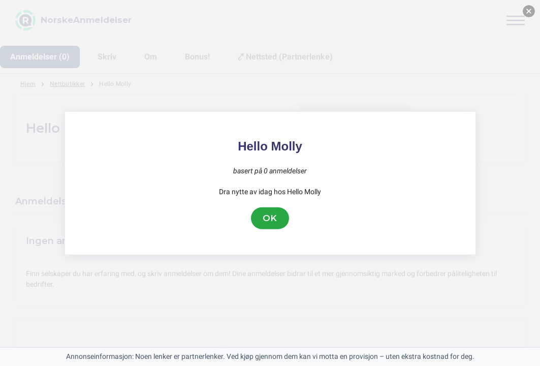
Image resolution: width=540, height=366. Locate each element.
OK (270, 218)
